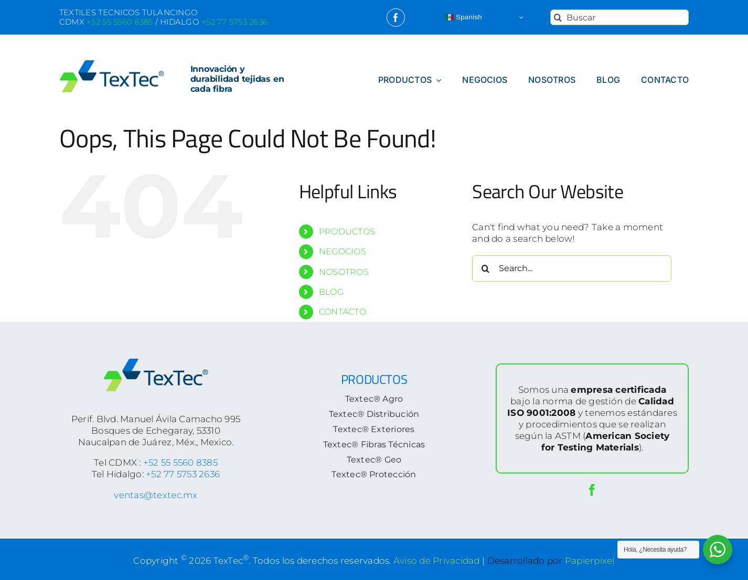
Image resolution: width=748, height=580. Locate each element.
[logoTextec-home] (111, 64)
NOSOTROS (344, 272)
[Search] (558, 17)
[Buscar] (619, 17)
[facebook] (396, 17)
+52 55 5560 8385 (180, 462)
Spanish (463, 17)
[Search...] (571, 268)
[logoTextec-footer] (155, 363)
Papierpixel (590, 560)
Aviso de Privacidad (436, 560)
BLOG (331, 292)
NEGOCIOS (342, 251)
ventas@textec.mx (155, 495)
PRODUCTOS (347, 232)
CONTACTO (342, 312)
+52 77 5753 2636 (183, 474)
